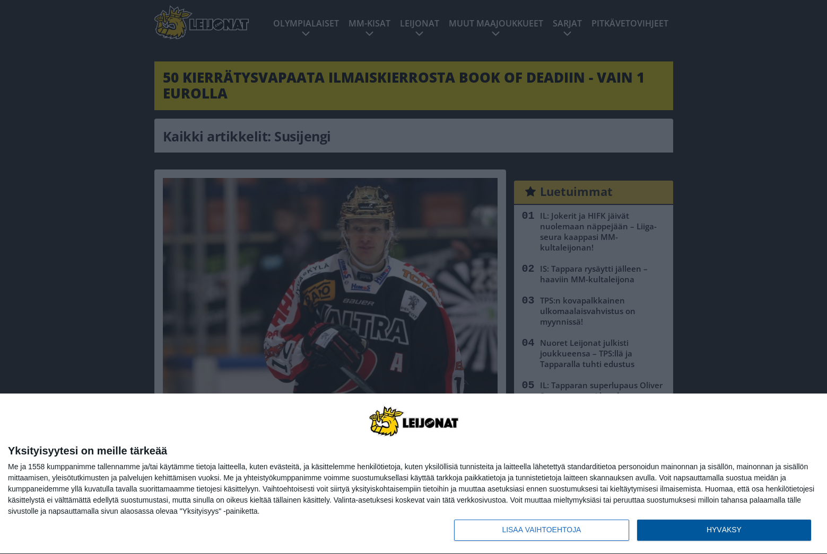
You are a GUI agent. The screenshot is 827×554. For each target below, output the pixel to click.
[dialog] (413, 474)
